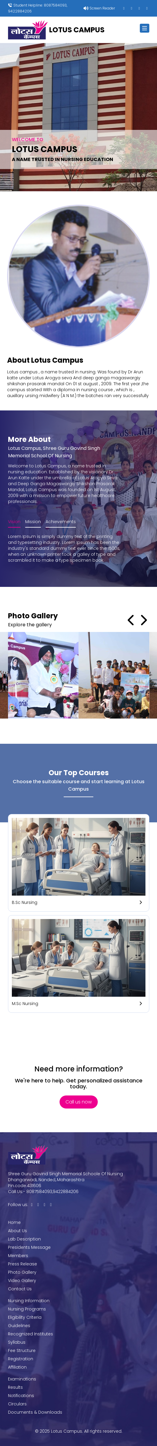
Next (143, 620)
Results (15, 1387)
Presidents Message (29, 1247)
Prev (131, 620)
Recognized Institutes (30, 1334)
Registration (20, 1359)
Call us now (78, 1101)
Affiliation (17, 1367)
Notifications (21, 1396)
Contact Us (20, 1289)
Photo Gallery (22, 1272)
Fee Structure (22, 1350)
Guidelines (19, 1326)
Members (18, 1256)
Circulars (17, 1404)
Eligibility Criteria (24, 1317)
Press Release (22, 1264)
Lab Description (24, 1239)
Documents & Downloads (35, 1412)
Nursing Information (28, 1301)
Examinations (22, 1379)
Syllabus (16, 1342)
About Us (17, 1231)
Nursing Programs (27, 1309)
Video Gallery (22, 1280)
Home (14, 1222)
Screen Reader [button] (102, 8)
